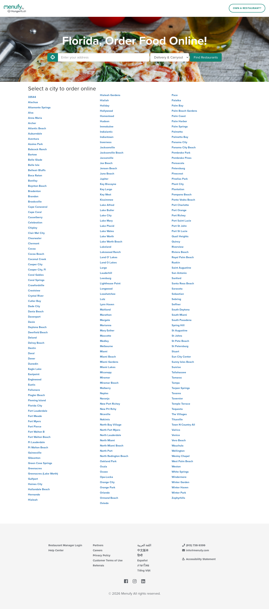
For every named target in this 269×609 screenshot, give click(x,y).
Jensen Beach (108, 168)
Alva (30, 112)
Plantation (178, 189)
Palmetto (177, 131)
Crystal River (36, 295)
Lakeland (105, 246)
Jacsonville (106, 158)
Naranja (104, 398)
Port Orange (179, 210)
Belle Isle (33, 165)
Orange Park (107, 487)
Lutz (102, 299)
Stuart (175, 351)
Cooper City (35, 264)
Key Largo (106, 189)
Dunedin (33, 363)
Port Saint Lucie (181, 220)
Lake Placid (107, 226)
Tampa (176, 382)
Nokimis (105, 419)
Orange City (107, 482)
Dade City (34, 306)
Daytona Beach (37, 327)
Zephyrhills (178, 498)
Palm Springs (180, 126)
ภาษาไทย (143, 565)
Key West (105, 194)
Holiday (104, 105)
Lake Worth (107, 236)
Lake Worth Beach (111, 241)
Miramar (105, 377)
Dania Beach (36, 311)
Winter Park (179, 492)
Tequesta (177, 409)
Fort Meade (35, 416)
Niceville (105, 414)
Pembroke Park (181, 152)
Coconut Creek (37, 259)
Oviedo (104, 503)
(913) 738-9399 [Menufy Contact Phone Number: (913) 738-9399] (193, 545)
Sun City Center (181, 356)
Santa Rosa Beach (183, 283)
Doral (31, 353)
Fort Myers (34, 421)
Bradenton (34, 191)
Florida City (35, 405)
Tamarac (177, 377)
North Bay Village (110, 424)
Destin (32, 348)
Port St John (179, 226)
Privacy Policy (101, 555)
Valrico (176, 430)
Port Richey (178, 215)
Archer (32, 123)
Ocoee (104, 471)
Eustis (31, 384)
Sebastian (178, 294)
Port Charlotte (180, 205)
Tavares (176, 393)
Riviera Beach (180, 252)
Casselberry (35, 217)
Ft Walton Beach (38, 447)
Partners (98, 545)
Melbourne (106, 346)
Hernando (34, 494)
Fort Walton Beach (39, 437)
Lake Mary (106, 220)
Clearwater (34, 238)
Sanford (176, 278)
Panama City (179, 142)
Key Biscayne (108, 184)
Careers (97, 550)
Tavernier (177, 398)
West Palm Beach (182, 461)
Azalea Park (35, 144)
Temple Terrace (181, 403)
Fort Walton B (36, 431)
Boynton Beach (37, 186)
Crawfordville (36, 285)
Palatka (176, 100)
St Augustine (179, 330)
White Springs (180, 471)
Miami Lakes (107, 367)
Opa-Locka (106, 477)
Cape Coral (35, 212)
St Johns (177, 335)
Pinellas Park (180, 178)
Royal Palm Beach (183, 257)
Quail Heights (180, 236)
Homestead (107, 116)
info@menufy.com (195, 550)
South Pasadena (181, 320)
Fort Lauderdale (37, 410)
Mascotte (105, 335)
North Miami (107, 440)
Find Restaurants (206, 57)
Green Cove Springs (40, 463)
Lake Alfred (107, 205)
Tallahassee (179, 372)
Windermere (179, 477)
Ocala (103, 466)
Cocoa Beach (36, 254)
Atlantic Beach (37, 128)
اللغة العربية (144, 545)
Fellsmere (34, 390)
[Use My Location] (52, 57)
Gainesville (34, 452)
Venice (176, 435)
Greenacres (35, 468)
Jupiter (104, 178)
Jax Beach (106, 163)
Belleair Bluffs (37, 170)
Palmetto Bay (180, 137)
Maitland (105, 309)
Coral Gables (36, 274)
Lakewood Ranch (110, 252)
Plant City (178, 184)
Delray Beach (36, 342)
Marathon (106, 314)
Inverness (106, 142)
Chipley (32, 227)
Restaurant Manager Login (65, 545)
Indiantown (106, 137)
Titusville (177, 419)
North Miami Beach (111, 445)
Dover (31, 358)
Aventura (33, 138)
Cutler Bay (34, 301)
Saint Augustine (181, 267)
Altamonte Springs (39, 107)
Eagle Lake (34, 369)
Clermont (33, 243)
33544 (32, 97)
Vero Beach (179, 440)
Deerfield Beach (38, 332)
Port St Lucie (179, 231)
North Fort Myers (110, 430)
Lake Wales (107, 231)
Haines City (35, 484)
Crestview (34, 290)
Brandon (33, 196)
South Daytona (181, 309)
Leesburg (105, 278)
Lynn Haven (107, 304)
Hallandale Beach (39, 489)
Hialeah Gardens (110, 95)
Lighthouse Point (110, 283)
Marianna (105, 325)
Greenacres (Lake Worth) (43, 473)
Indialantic (106, 131)
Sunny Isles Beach (183, 362)
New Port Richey (110, 403)
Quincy (176, 241)
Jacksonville (107, 147)
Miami (103, 351)
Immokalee (106, 126)
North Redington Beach (114, 456)
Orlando (105, 492)
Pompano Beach (181, 194)
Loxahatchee (107, 294)
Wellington (178, 450)
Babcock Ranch (37, 149)
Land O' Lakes (108, 257)
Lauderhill (106, 273)
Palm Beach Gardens (184, 110)
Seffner (176, 304)
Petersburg (178, 168)
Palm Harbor (179, 121)
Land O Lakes (108, 262)
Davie (31, 322)
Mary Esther (107, 330)
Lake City (106, 215)
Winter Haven (180, 487)
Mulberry (105, 388)
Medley (104, 341)
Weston (176, 466)
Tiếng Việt (143, 570)
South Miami (179, 314)
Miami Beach (108, 356)
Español (142, 560)
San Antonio (179, 273)
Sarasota (177, 288)
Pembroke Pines (181, 158)
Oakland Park (108, 461)
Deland (32, 337)
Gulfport (33, 478)
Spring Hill (178, 325)
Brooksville (35, 201)
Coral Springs (36, 280)
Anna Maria (35, 118)
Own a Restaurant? (247, 8)
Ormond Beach (109, 498)
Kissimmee (106, 199)
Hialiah (104, 100)
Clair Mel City (36, 233)
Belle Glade (35, 159)
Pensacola (178, 163)
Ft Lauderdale (36, 442)
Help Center (56, 550)
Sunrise (176, 367)
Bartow (32, 154)
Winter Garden (180, 482)
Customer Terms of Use (108, 560)
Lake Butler (107, 210)
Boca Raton (35, 175)
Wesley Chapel (181, 456)
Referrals (98, 565)
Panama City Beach (184, 147)
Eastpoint (33, 374)
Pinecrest (177, 173)
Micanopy (106, 372)
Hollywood (106, 110)
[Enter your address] (103, 57)
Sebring (176, 299)
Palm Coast (179, 116)
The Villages (179, 414)
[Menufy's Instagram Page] (135, 581)
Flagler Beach (36, 395)
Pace (175, 95)
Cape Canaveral (37, 206)
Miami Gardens (109, 362)
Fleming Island (37, 400)
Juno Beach (107, 173)
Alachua (33, 102)
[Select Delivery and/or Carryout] (169, 57)
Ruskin (176, 262)
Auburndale (35, 133)
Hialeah (33, 499)
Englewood (34, 379)
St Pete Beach (180, 341)
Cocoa (32, 248)
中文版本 (143, 550)
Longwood (106, 288)
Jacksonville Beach (111, 152)
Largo (103, 267)
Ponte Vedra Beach (183, 199)
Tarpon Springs (181, 388)
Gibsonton (34, 458)
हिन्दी (140, 555)
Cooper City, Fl (37, 269)
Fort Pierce (34, 426)
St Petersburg (180, 346)
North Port (106, 450)
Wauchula (177, 445)
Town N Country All (183, 424)
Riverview (177, 246)
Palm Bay (177, 105)
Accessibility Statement (199, 559)
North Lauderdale (110, 435)
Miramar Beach (109, 382)
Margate (105, 320)
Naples (104, 393)
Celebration (35, 222)
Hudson (104, 121)
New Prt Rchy (108, 409)
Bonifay (32, 180)
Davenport (34, 316)
